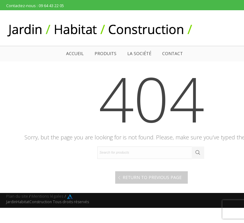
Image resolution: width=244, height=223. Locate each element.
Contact (172, 53)
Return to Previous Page (152, 177)
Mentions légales (48, 196)
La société (139, 53)
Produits (105, 53)
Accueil (75, 53)
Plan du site (17, 196)
